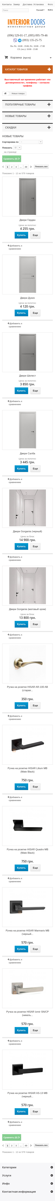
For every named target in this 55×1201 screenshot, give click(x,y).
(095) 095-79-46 (38, 35)
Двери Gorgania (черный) (27, 531)
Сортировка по (10, 142)
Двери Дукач (27, 298)
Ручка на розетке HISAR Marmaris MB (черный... (27, 932)
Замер (16, 4)
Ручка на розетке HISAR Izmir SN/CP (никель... (27, 1013)
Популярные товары (20, 104)
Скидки (10, 127)
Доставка (27, 4)
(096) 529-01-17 (17, 35)
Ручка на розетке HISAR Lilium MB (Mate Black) (27, 770)
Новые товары (15, 116)
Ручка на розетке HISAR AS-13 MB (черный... (27, 1095)
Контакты (6, 4)
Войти (50, 10)
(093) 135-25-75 (32, 40)
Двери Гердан (27, 220)
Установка (38, 4)
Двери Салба (27, 453)
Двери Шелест (27, 375)
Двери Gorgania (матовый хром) (27, 609)
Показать (7, 147)
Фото (50, 4)
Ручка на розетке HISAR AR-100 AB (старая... (27, 689)
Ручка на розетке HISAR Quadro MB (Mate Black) (27, 851)
